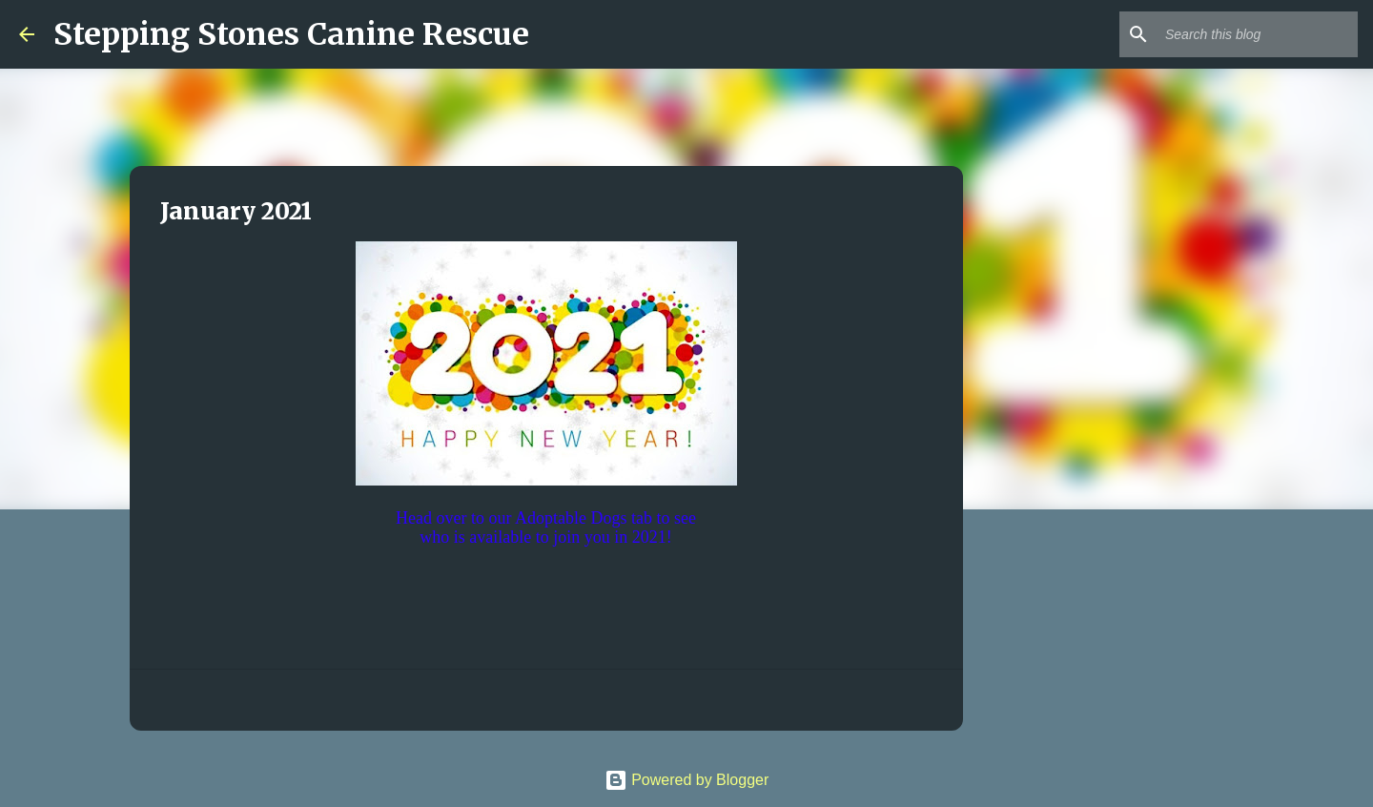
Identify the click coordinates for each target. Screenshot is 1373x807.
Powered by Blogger (687, 780)
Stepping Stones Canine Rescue (291, 34)
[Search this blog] (1258, 34)
